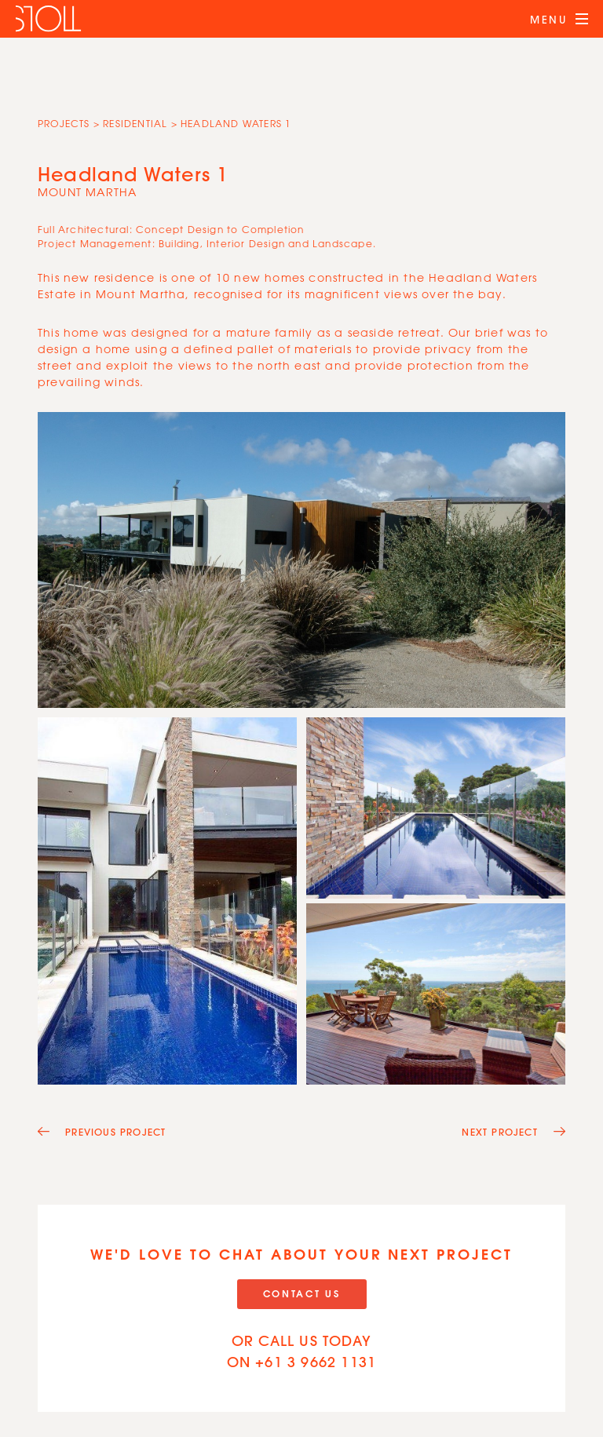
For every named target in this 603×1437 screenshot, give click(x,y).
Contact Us (302, 1293)
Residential (135, 123)
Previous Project (102, 1131)
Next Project (513, 1131)
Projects (64, 123)
